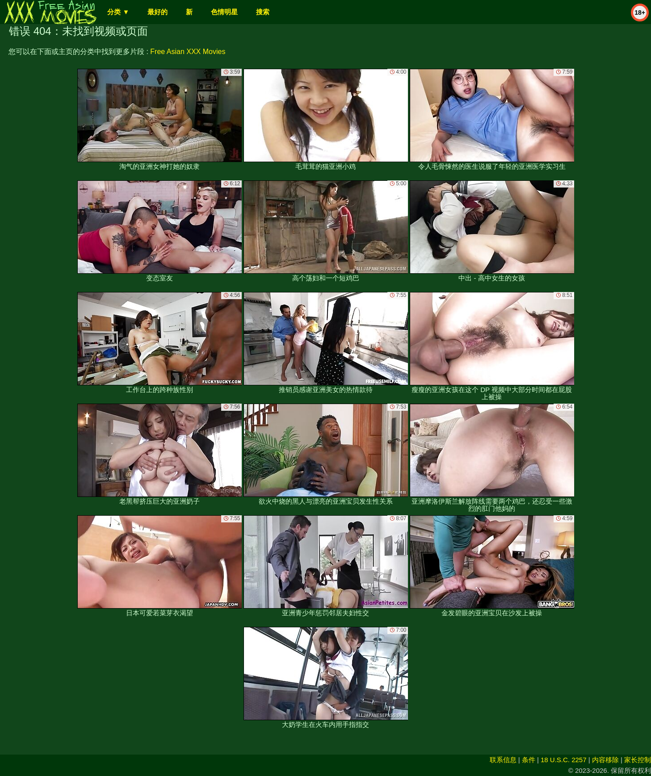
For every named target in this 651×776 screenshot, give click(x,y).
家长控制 (637, 759)
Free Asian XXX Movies (187, 51)
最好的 (157, 12)
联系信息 (503, 759)
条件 (528, 759)
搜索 (262, 12)
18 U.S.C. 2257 (564, 759)
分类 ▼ (118, 12)
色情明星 (224, 12)
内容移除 (605, 759)
